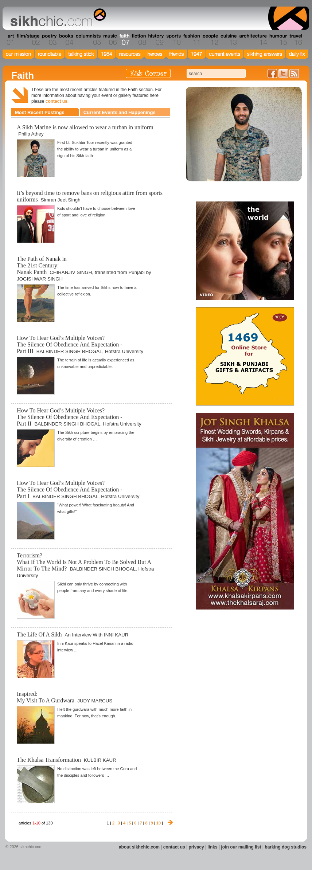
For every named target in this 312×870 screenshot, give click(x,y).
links (212, 847)
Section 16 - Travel (295, 40)
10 (158, 823)
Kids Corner (148, 73)
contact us (56, 101)
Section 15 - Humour (278, 40)
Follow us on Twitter (283, 73)
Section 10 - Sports (173, 40)
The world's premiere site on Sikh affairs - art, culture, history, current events (56, 18)
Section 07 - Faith (123, 40)
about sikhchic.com (139, 847)
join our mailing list (241, 847)
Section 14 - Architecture (252, 40)
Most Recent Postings (40, 112)
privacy (196, 847)
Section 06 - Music (109, 40)
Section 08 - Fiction (138, 40)
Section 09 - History (155, 40)
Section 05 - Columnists (88, 40)
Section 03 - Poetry (48, 40)
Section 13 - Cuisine (228, 40)
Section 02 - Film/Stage (27, 40)
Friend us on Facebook (272, 73)
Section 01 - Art (9, 40)
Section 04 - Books (65, 40)
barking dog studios (286, 847)
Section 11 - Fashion (191, 40)
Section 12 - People (210, 40)
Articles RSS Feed (294, 73)
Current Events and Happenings (119, 112)
